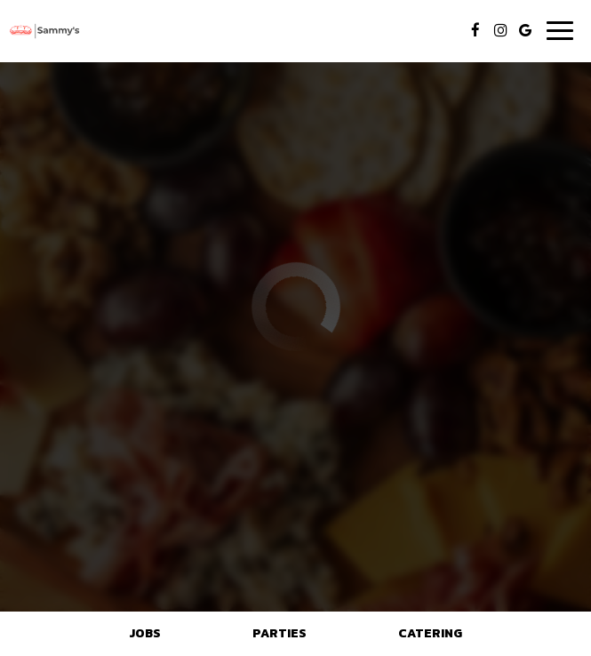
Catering (430, 633)
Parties (279, 633)
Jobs (145, 633)
